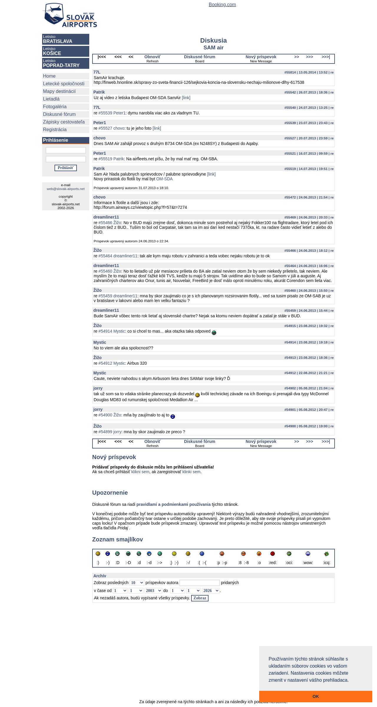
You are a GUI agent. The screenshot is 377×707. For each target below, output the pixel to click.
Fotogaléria (55, 106)
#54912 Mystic (111, 363)
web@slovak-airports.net (66, 189)
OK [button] (315, 696)
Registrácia (55, 129)
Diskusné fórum (59, 114)
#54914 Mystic (111, 331)
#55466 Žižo (109, 222)
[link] (186, 97)
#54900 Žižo (109, 415)
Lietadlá (51, 98)
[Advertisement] (213, 654)
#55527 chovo (111, 128)
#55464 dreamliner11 (117, 256)
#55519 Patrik (111, 158)
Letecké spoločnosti (64, 83)
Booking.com (222, 4)
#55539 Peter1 (111, 113)
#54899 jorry (109, 431)
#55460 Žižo (109, 271)
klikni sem (140, 471)
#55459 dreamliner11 (117, 296)
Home (49, 76)
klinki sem (191, 471)
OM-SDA (164, 178)
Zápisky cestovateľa (64, 121)
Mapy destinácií (59, 91)
